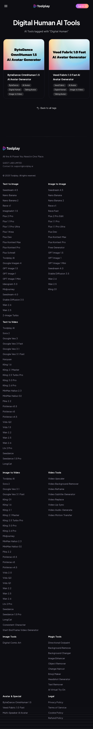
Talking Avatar (30, 90)
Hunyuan (7, 359)
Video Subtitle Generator (61, 494)
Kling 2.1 (7, 509)
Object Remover (57, 663)
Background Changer (59, 653)
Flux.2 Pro (8, 216)
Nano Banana (10, 195)
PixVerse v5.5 (10, 406)
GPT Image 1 (9, 273)
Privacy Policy (55, 702)
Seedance (8, 453)
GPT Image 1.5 (10, 268)
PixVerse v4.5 (10, 416)
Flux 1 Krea (8, 231)
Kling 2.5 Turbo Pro (13, 375)
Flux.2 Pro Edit (56, 216)
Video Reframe (56, 489)
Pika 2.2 (7, 401)
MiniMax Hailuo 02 (12, 395)
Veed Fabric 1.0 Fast (13, 707)
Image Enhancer (56, 658)
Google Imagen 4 (12, 263)
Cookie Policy (55, 712)
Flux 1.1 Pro (8, 221)
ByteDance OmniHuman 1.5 (17, 702)
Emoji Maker (54, 674)
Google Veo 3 (10, 338)
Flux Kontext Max (12, 242)
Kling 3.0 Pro (10, 380)
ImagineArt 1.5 (10, 210)
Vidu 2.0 (7, 572)
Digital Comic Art (12, 642)
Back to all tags (47, 107)
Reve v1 (7, 205)
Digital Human (14, 90)
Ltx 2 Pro (7, 448)
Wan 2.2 (7, 432)
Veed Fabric (60, 85)
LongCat (7, 463)
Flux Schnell (9, 252)
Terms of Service (57, 707)
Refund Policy (55, 717)
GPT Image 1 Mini (12, 278)
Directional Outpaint (59, 642)
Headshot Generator (59, 679)
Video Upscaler (56, 478)
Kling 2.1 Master (11, 369)
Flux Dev (7, 237)
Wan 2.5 (7, 310)
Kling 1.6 (7, 364)
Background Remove (59, 647)
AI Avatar (26, 85)
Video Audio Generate (60, 509)
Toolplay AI (9, 257)
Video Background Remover (63, 483)
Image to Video (15, 94)
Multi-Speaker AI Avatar (15, 712)
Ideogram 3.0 (10, 284)
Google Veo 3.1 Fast (13, 354)
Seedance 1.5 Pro (12, 458)
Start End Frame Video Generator (21, 630)
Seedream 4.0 (10, 294)
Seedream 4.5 (10, 190)
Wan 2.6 (7, 304)
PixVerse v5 (9, 411)
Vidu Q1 (7, 583)
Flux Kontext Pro (11, 247)
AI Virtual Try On (56, 689)
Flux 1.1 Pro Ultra (11, 226)
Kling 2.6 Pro (9, 385)
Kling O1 (52, 289)
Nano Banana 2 (10, 200)
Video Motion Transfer (60, 515)
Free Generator (56, 247)
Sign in (82, 6)
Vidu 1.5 (7, 427)
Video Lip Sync (56, 504)
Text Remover (55, 684)
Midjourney (8, 289)
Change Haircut (56, 668)
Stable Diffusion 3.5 (13, 299)
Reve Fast (53, 210)
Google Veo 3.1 (11, 348)
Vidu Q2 (7, 421)
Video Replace (56, 499)
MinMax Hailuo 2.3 (12, 390)
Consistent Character (14, 624)
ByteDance (13, 85)
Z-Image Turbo (11, 315)
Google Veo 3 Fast (13, 343)
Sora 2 (6, 333)
